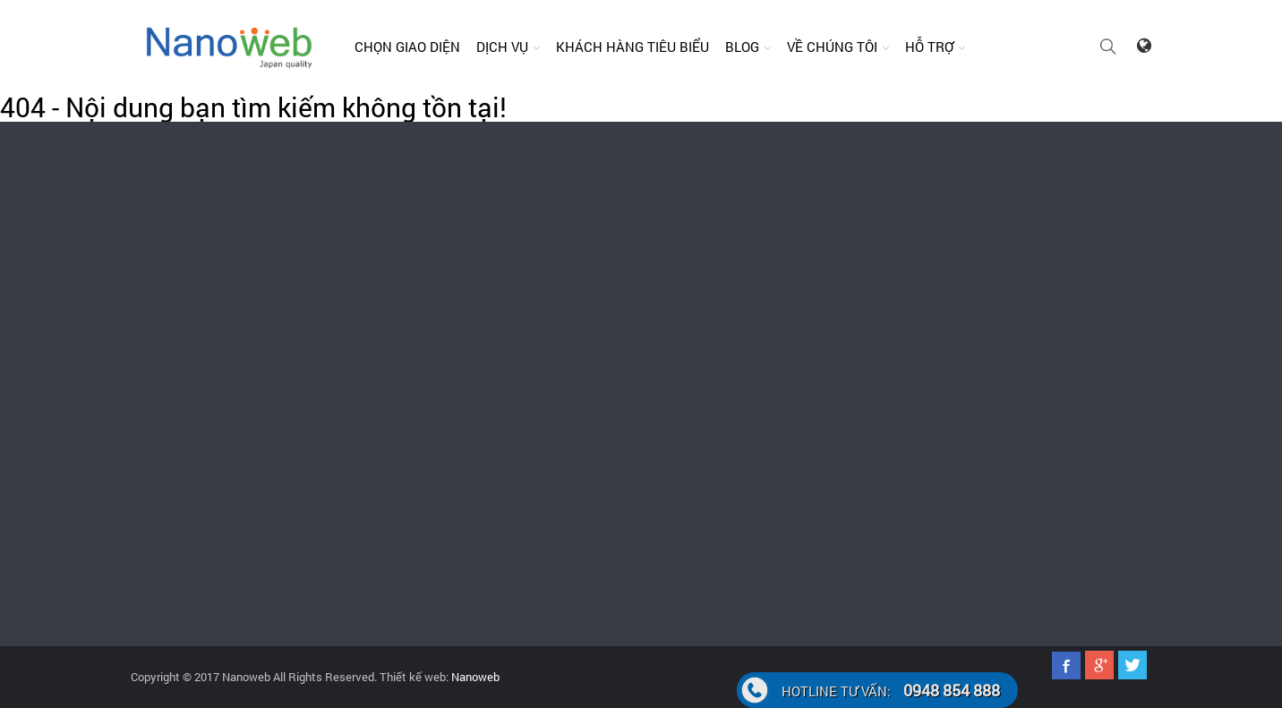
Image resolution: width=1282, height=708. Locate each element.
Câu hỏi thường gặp (1044, 357)
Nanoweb (474, 677)
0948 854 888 (891, 690)
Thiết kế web (772, 389)
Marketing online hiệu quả (804, 454)
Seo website (771, 422)
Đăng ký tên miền (529, 454)
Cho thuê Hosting (528, 486)
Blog (742, 46)
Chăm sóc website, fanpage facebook (580, 357)
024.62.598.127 (1066, 210)
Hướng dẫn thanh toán (1051, 325)
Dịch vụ (502, 46)
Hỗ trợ (929, 46)
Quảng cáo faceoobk (536, 422)
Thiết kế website (527, 325)
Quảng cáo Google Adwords (554, 389)
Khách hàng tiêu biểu (632, 46)
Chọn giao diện (407, 46)
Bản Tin (758, 325)
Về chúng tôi (832, 46)
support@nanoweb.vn (774, 226)
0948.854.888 (178, 381)
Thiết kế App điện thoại (798, 357)
